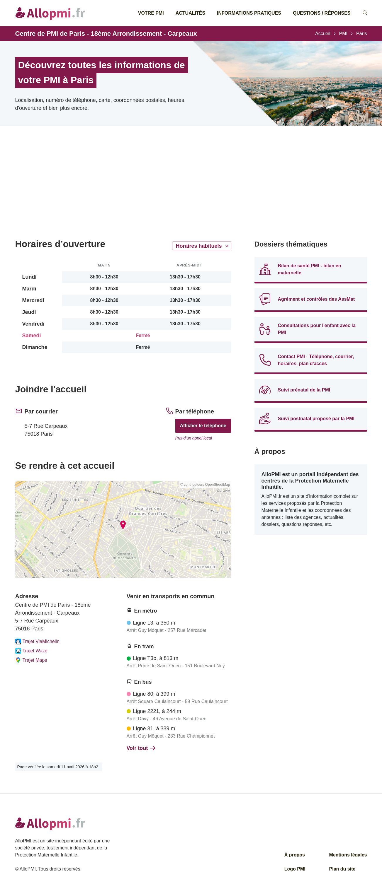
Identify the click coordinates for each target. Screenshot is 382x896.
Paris (361, 33)
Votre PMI (151, 13)
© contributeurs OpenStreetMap (205, 485)
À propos (294, 854)
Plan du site (342, 868)
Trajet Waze (31, 651)
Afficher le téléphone (203, 425)
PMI (343, 33)
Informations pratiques (249, 13)
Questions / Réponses (321, 13)
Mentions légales (348, 854)
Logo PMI (294, 868)
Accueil (322, 33)
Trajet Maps (31, 660)
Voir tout (141, 748)
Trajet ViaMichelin (37, 641)
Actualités (190, 13)
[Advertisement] (123, 190)
